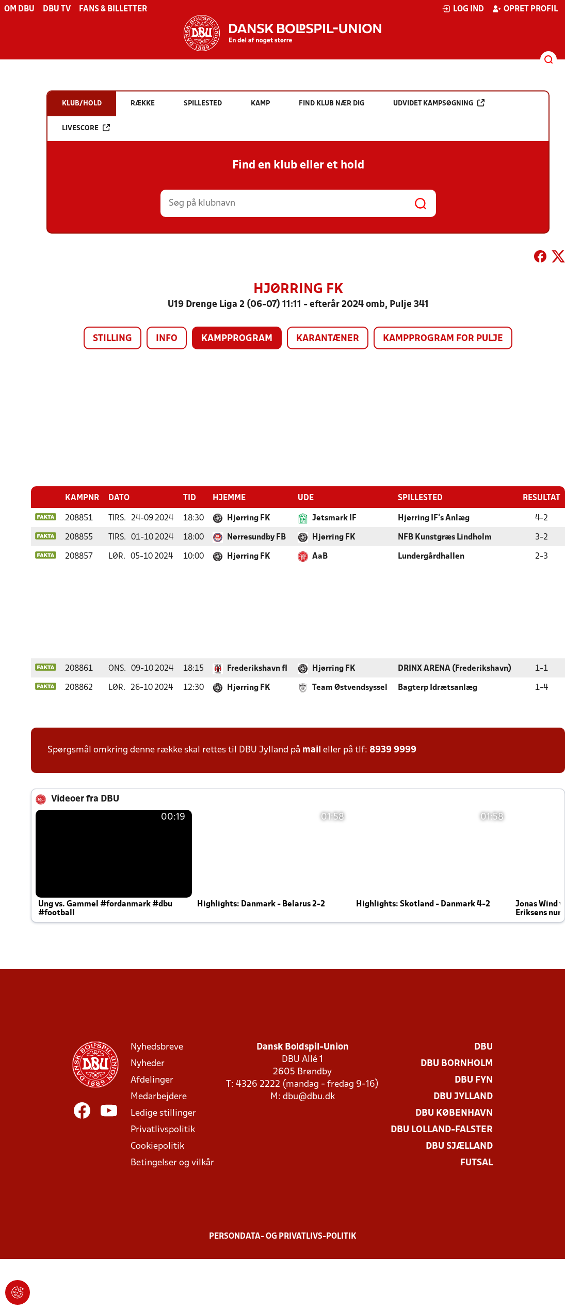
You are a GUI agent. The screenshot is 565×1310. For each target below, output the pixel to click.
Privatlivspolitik (163, 1129)
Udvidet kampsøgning (439, 103)
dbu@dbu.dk (309, 1096)
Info (166, 338)
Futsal (476, 1162)
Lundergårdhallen (431, 556)
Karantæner (327, 338)
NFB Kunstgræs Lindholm (445, 537)
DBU (483, 1046)
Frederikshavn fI (257, 668)
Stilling (112, 338)
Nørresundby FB (256, 537)
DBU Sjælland (459, 1146)
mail (311, 749)
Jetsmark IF (334, 517)
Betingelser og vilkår (172, 1162)
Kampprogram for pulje (443, 338)
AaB (320, 556)
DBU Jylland (463, 1096)
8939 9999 (392, 749)
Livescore (86, 128)
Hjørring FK (248, 517)
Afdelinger (152, 1079)
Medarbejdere (159, 1096)
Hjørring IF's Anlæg (434, 517)
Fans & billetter (113, 9)
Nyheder (148, 1063)
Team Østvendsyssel (350, 687)
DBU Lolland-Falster (442, 1129)
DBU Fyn (474, 1079)
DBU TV (57, 9)
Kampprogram (236, 338)
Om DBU (19, 9)
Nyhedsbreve (157, 1046)
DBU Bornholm (457, 1063)
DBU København (454, 1112)
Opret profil (525, 8)
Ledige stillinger (163, 1112)
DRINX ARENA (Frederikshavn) (454, 668)
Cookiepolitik (157, 1146)
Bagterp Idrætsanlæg (437, 687)
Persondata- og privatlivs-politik (283, 1236)
